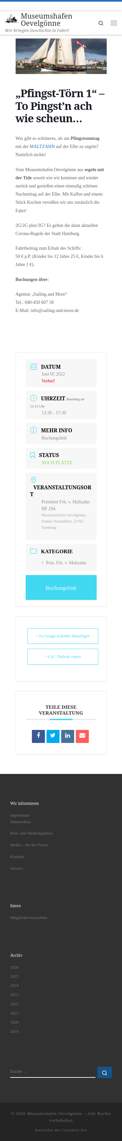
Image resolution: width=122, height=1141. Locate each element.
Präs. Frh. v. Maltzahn (64, 562)
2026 (14, 967)
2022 (14, 1003)
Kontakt (17, 856)
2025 (14, 976)
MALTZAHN (42, 146)
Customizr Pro (74, 1130)
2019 (14, 1031)
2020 (14, 1022)
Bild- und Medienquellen (31, 833)
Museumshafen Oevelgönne (54, 1113)
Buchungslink (54, 438)
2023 (14, 994)
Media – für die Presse (29, 844)
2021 (14, 1013)
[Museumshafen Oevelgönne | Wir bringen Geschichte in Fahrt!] (12, 18)
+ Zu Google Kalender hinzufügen (62, 636)
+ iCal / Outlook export (62, 656)
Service (16, 868)
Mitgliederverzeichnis (28, 917)
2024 (14, 985)
